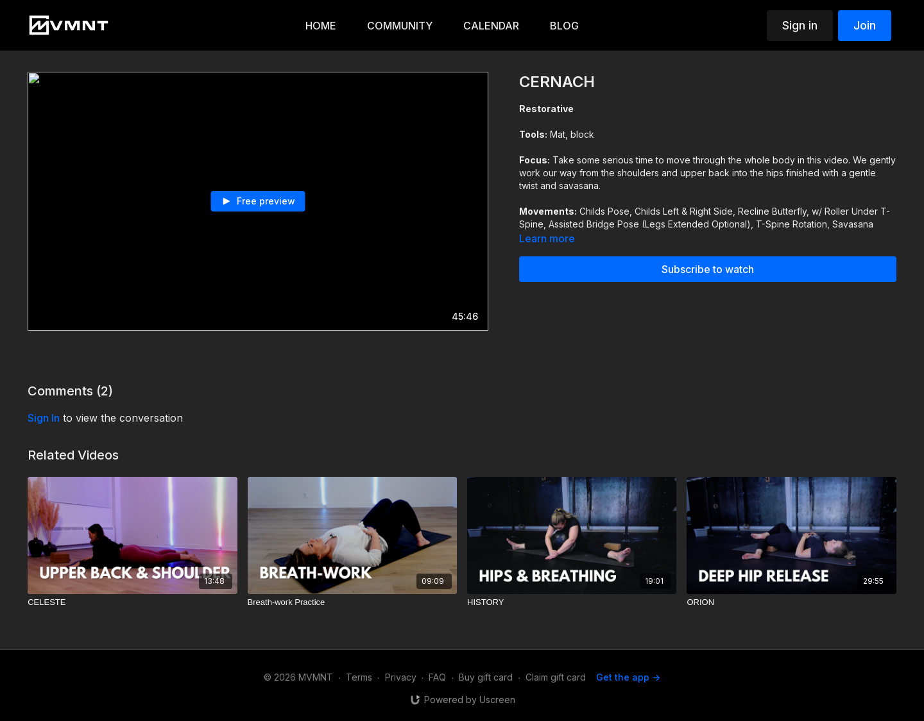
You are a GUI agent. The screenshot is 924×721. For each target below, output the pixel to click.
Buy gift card (486, 677)
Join (864, 25)
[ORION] (791, 602)
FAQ (437, 677)
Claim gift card (556, 677)
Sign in (799, 25)
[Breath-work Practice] (352, 602)
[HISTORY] (571, 602)
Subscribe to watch (708, 269)
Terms (359, 677)
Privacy (400, 677)
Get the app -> (628, 677)
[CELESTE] (132, 602)
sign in (44, 417)
